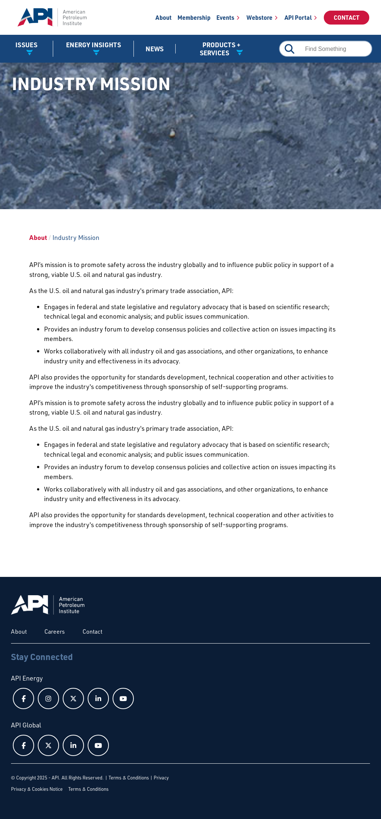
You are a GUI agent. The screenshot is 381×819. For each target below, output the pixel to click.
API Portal (298, 17)
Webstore (259, 17)
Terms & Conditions (129, 778)
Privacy (161, 778)
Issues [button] (26, 45)
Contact (346, 17)
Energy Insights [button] (93, 45)
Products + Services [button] (220, 49)
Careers (54, 631)
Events (225, 17)
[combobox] (325, 48)
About (163, 17)
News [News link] (155, 49)
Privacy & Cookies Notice (37, 789)
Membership (193, 17)
